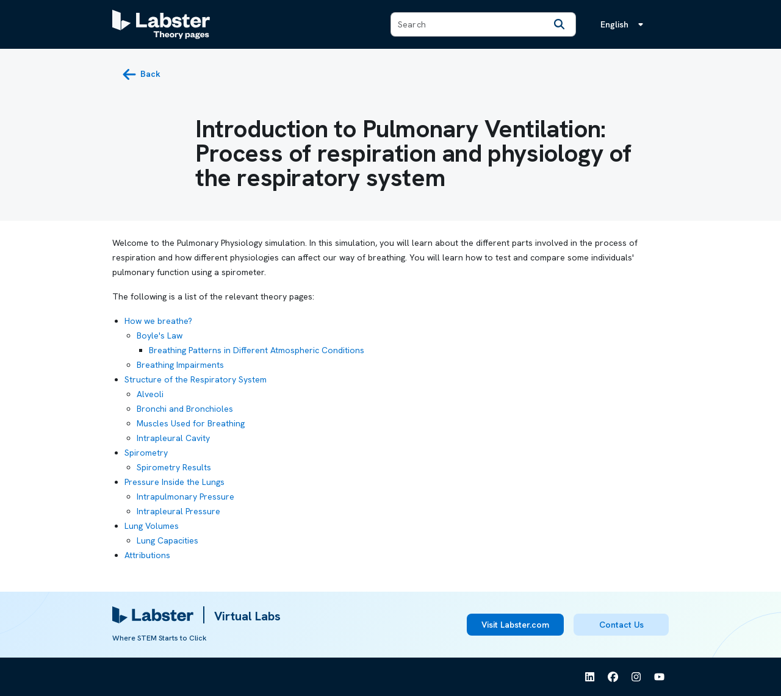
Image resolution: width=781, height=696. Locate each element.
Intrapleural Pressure (178, 511)
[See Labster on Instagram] (636, 677)
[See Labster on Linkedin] (590, 677)
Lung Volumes (151, 525)
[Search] (559, 24)
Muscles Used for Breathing (191, 423)
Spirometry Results (174, 467)
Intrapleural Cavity (173, 437)
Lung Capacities (167, 540)
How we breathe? (158, 320)
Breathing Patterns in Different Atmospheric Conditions (256, 350)
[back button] (141, 74)
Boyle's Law (159, 335)
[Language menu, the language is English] (624, 24)
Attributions (147, 555)
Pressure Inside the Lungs (174, 481)
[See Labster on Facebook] (613, 677)
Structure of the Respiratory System (195, 379)
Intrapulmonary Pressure (185, 496)
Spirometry (146, 452)
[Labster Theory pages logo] (161, 24)
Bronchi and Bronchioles (185, 408)
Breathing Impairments (180, 364)
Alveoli (150, 394)
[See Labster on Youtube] (659, 677)
